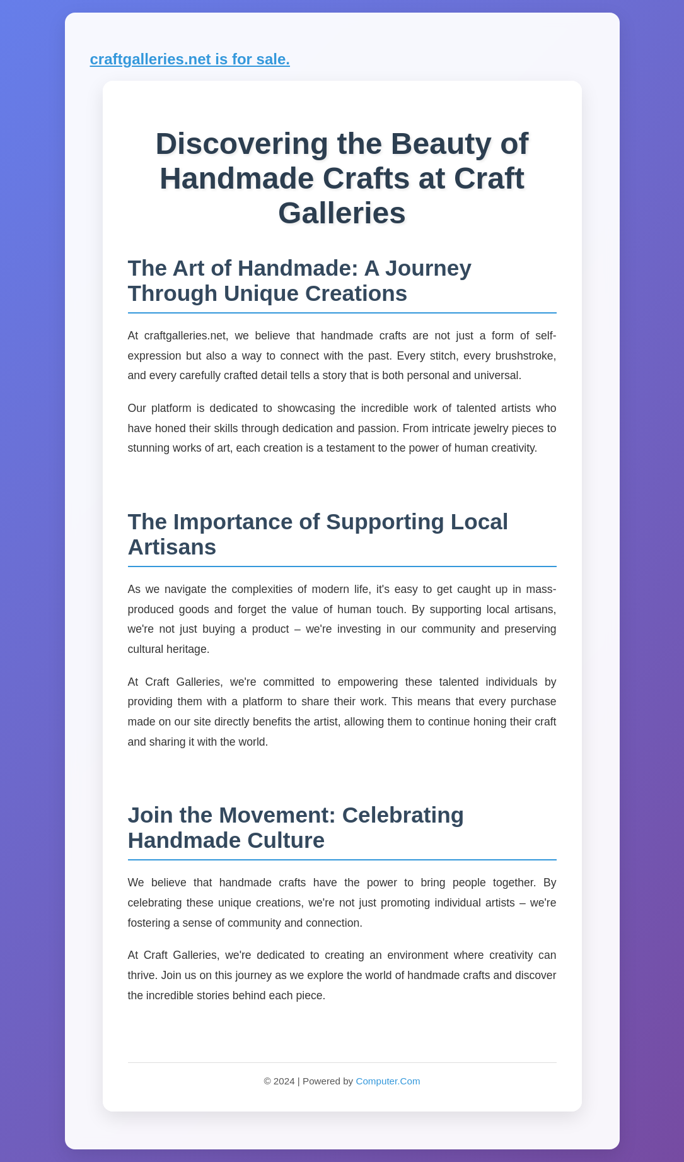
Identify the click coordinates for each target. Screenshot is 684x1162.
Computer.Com (388, 1081)
